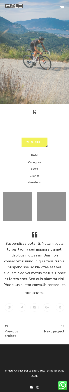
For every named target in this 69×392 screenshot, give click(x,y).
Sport (34, 169)
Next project (54, 331)
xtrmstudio (35, 182)
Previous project (11, 333)
